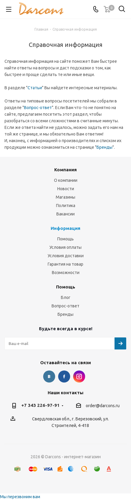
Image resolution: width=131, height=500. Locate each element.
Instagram (79, 376)
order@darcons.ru (103, 405)
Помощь (65, 238)
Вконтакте (49, 376)
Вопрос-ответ (38, 107)
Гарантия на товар (65, 264)
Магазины (65, 197)
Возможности (65, 272)
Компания (65, 169)
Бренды (104, 147)
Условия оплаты (65, 247)
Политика (65, 205)
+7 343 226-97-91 (40, 405)
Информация (65, 228)
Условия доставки (66, 255)
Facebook (64, 376)
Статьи (35, 87)
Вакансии (65, 214)
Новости (65, 188)
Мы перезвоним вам (20, 496)
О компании (65, 180)
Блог (65, 297)
